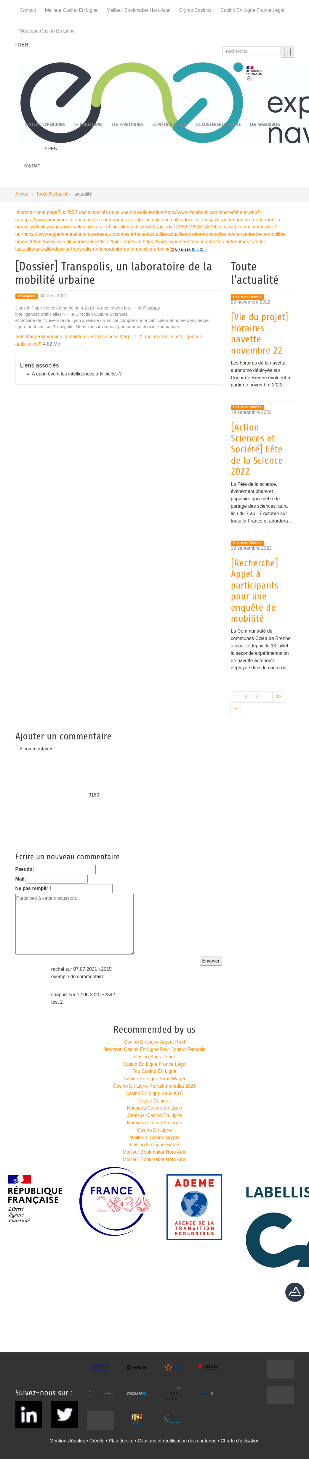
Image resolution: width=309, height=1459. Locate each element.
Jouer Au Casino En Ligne (154, 1115)
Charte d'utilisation (240, 1440)
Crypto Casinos (195, 10)
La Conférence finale (218, 124)
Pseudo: (24, 869)
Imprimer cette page (36, 212)
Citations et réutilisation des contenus (177, 1440)
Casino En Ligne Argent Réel (154, 1041)
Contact (28, 10)
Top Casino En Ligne (155, 1071)
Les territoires (127, 124)
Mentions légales (67, 1440)
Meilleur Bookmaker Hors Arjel (138, 10)
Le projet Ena (88, 124)
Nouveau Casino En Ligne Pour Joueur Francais (154, 1049)
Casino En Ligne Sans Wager (154, 1078)
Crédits (97, 1440)
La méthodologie (169, 124)
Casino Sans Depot (154, 1056)
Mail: (20, 878)
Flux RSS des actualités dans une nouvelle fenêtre (110, 212)
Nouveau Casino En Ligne (47, 30)
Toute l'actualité (52, 193)
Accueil (23, 193)
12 (278, 696)
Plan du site (121, 1440)
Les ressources (265, 124)
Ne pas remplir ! (33, 888)
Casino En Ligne (154, 1130)
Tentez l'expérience (44, 124)
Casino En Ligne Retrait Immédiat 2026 (154, 1086)
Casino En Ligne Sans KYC (155, 1093)
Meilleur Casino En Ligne (71, 10)
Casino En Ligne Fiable (154, 1144)
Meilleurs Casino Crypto (154, 1137)
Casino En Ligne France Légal (252, 10)
